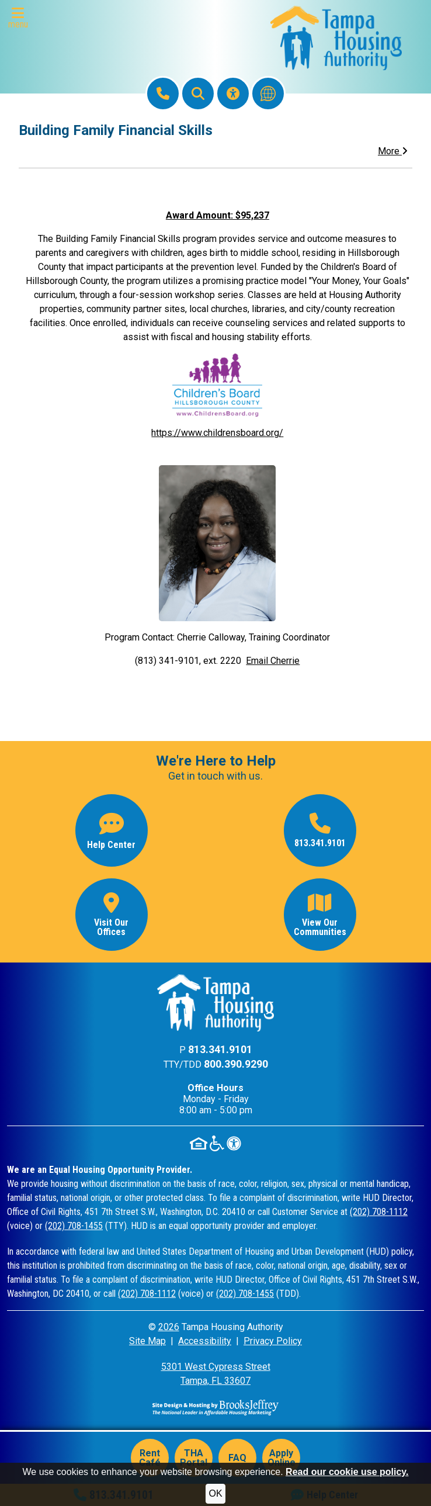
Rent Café (150, 1458)
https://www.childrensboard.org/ (217, 432)
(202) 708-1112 (379, 1211)
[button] (20, 18)
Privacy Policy (273, 1340)
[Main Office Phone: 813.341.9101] (162, 93)
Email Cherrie (273, 660)
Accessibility (204, 1340)
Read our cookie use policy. (347, 1472)
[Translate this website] (268, 93)
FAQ (237, 1457)
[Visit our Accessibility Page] (233, 93)
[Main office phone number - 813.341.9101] (320, 830)
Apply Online (281, 1458)
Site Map (147, 1340)
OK (215, 1493)
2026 (168, 1326)
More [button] (393, 151)
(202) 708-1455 (74, 1225)
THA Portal (193, 1458)
